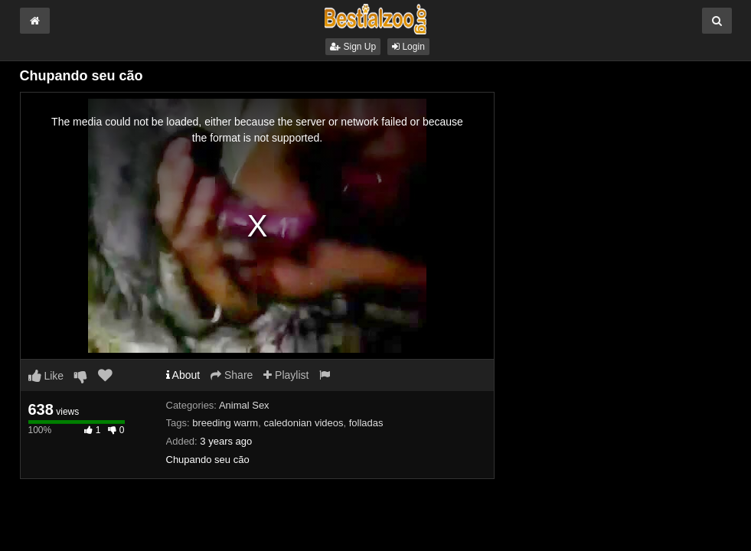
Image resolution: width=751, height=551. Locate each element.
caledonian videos (303, 423)
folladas (366, 423)
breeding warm (225, 423)
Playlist (286, 375)
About (183, 375)
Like (46, 376)
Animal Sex (244, 405)
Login (408, 46)
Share (232, 375)
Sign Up (353, 46)
